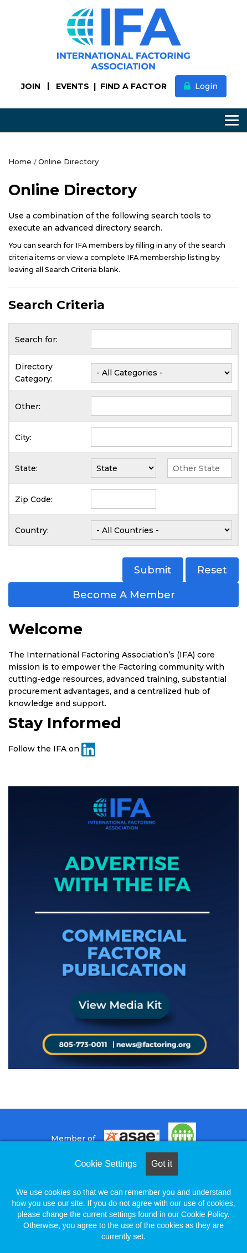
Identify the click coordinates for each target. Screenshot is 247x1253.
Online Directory (68, 161)
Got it (161, 1163)
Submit (153, 570)
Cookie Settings (106, 1163)
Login (206, 86)
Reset (212, 570)
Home (20, 161)
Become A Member (124, 595)
